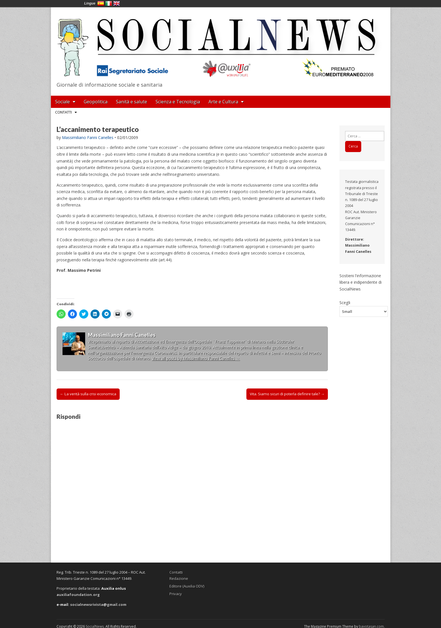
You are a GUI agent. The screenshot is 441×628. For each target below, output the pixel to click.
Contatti (63, 112)
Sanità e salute (131, 102)
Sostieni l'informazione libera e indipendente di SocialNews (360, 282)
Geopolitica (95, 102)
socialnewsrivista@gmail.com (98, 604)
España (100, 3)
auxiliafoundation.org (78, 594)
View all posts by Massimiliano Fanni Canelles (196, 358)
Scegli (344, 302)
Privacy (175, 593)
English (116, 3)
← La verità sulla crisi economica (88, 393)
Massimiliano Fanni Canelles (87, 137)
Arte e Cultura (223, 102)
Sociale (62, 102)
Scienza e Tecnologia (178, 102)
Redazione (178, 578)
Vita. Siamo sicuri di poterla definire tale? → (287, 393)
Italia (108, 3)
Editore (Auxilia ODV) (186, 586)
